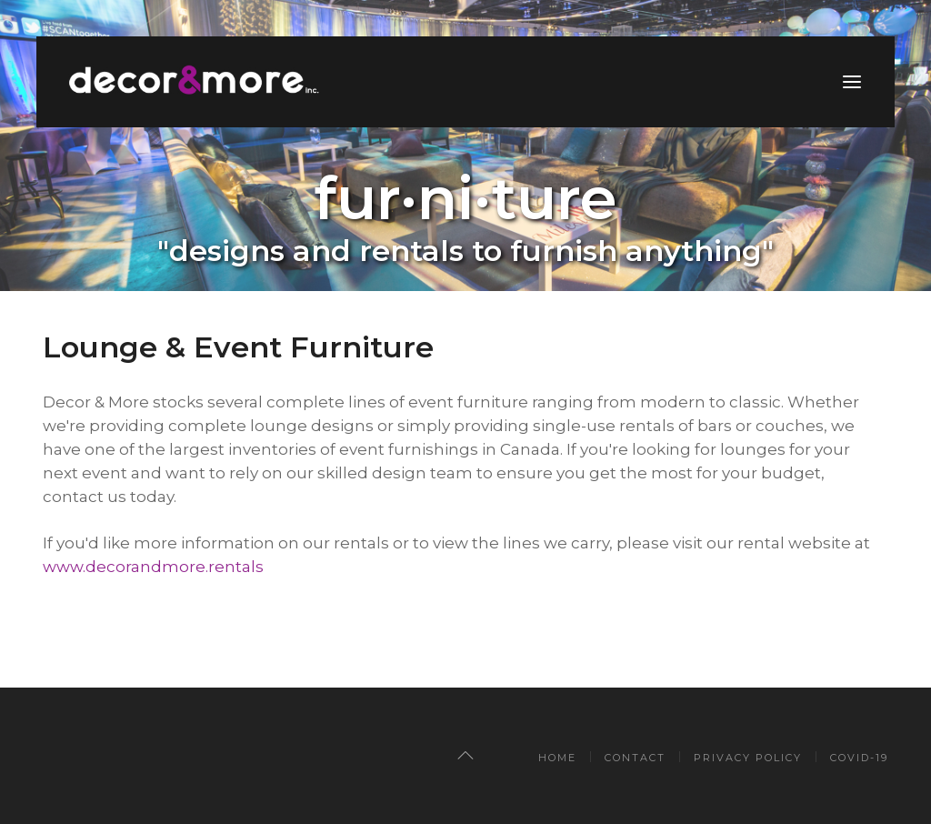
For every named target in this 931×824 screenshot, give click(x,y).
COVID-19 (859, 757)
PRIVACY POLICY (748, 757)
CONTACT (635, 757)
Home (557, 757)
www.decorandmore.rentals (153, 567)
